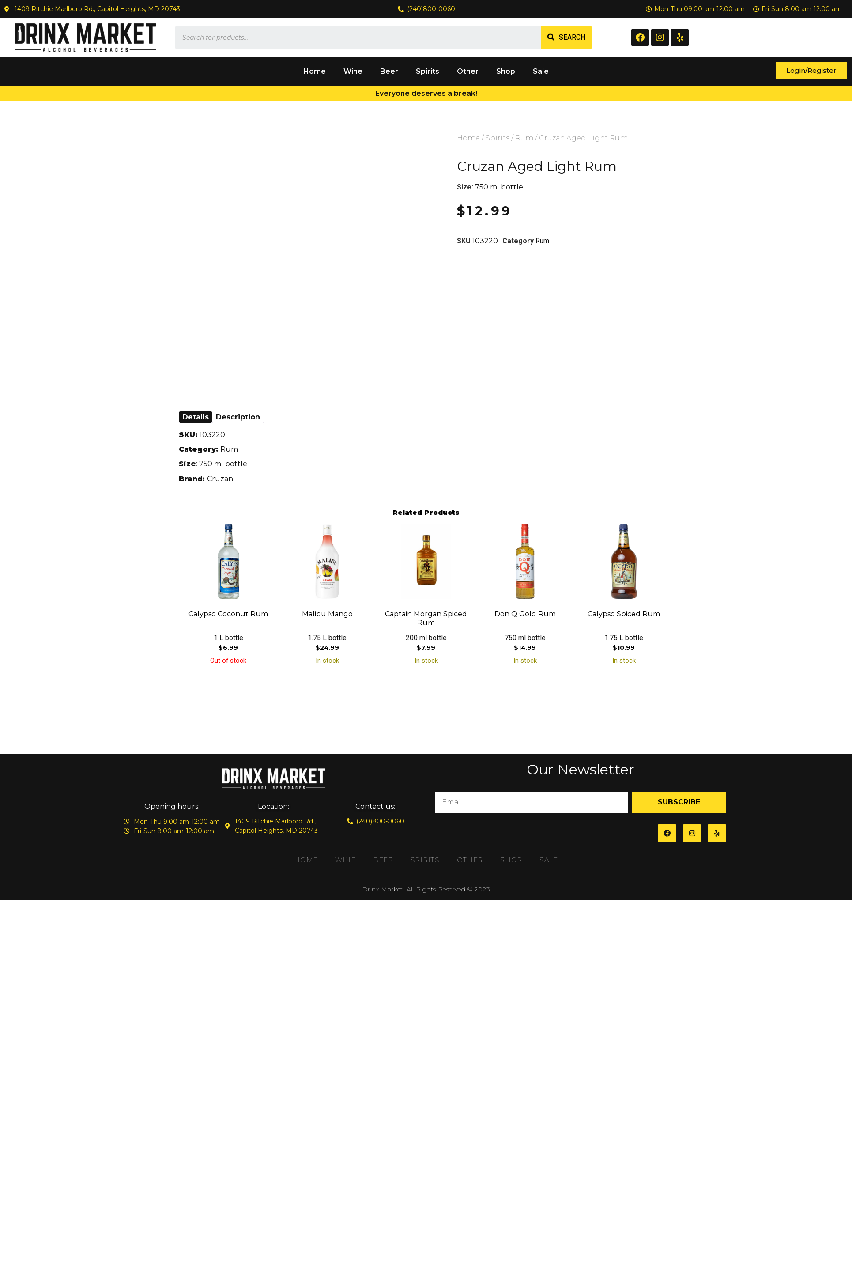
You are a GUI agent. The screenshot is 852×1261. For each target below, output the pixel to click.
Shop (505, 71)
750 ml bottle (499, 187)
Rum (524, 138)
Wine (352, 71)
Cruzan (220, 479)
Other (468, 71)
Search (572, 37)
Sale (541, 71)
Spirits (427, 71)
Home (314, 71)
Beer (389, 71)
